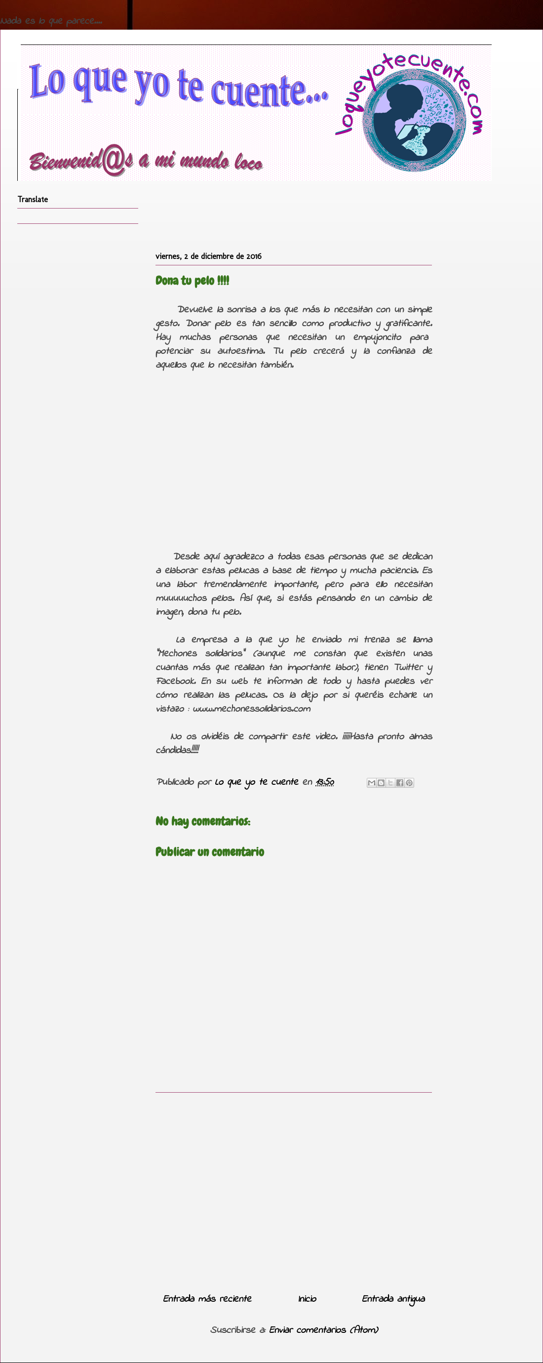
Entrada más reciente (207, 1299)
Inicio (307, 1299)
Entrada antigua (393, 1299)
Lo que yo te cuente (258, 782)
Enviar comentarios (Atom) (323, 1330)
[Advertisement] (294, 1189)
